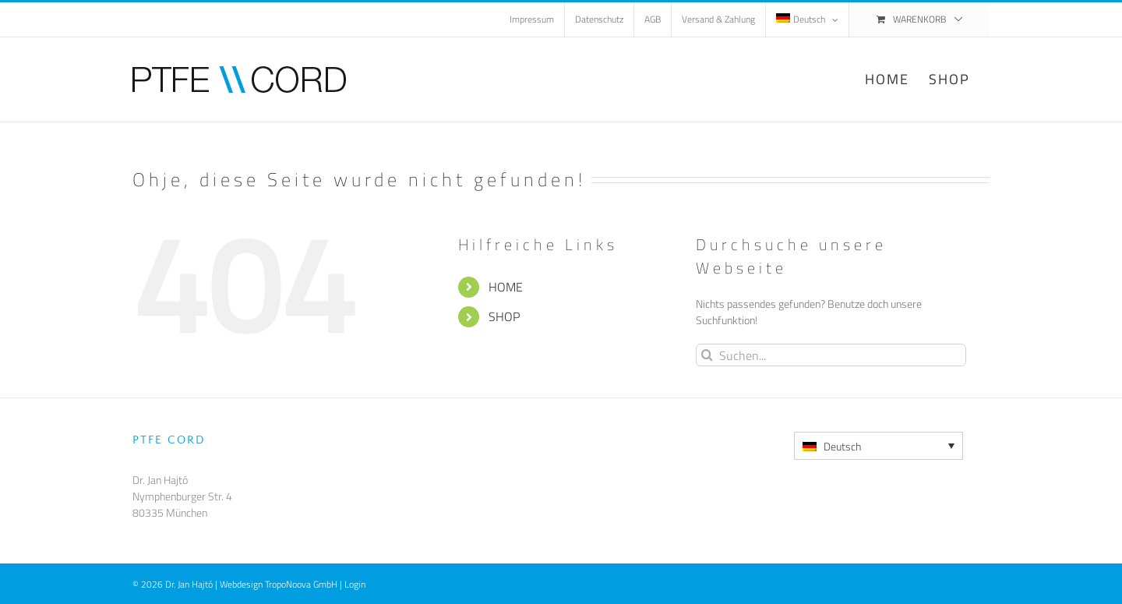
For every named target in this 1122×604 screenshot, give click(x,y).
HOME (506, 286)
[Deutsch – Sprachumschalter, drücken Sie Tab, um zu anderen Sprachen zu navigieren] (878, 446)
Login (354, 584)
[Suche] (707, 355)
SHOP (504, 316)
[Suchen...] (831, 355)
